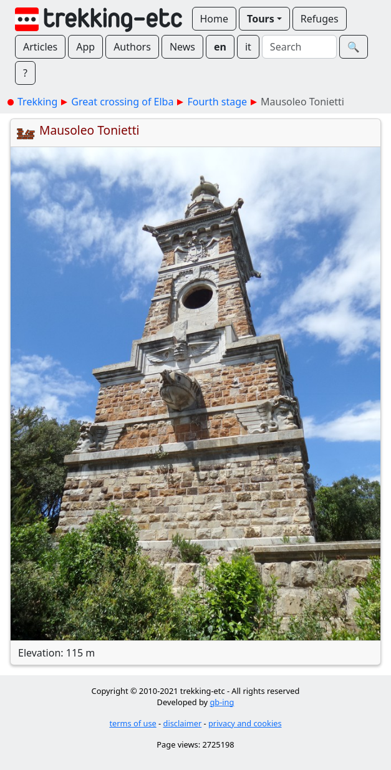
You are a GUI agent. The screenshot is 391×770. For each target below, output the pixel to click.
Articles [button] (40, 47)
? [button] (25, 73)
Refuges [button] (320, 19)
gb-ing (222, 702)
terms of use (132, 723)
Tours (260, 19)
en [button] (220, 47)
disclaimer (182, 723)
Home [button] (214, 19)
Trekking (37, 101)
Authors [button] (132, 47)
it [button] (248, 47)
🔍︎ (353, 47)
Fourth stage (217, 101)
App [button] (85, 47)
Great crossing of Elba (122, 101)
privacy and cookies (245, 723)
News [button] (182, 47)
